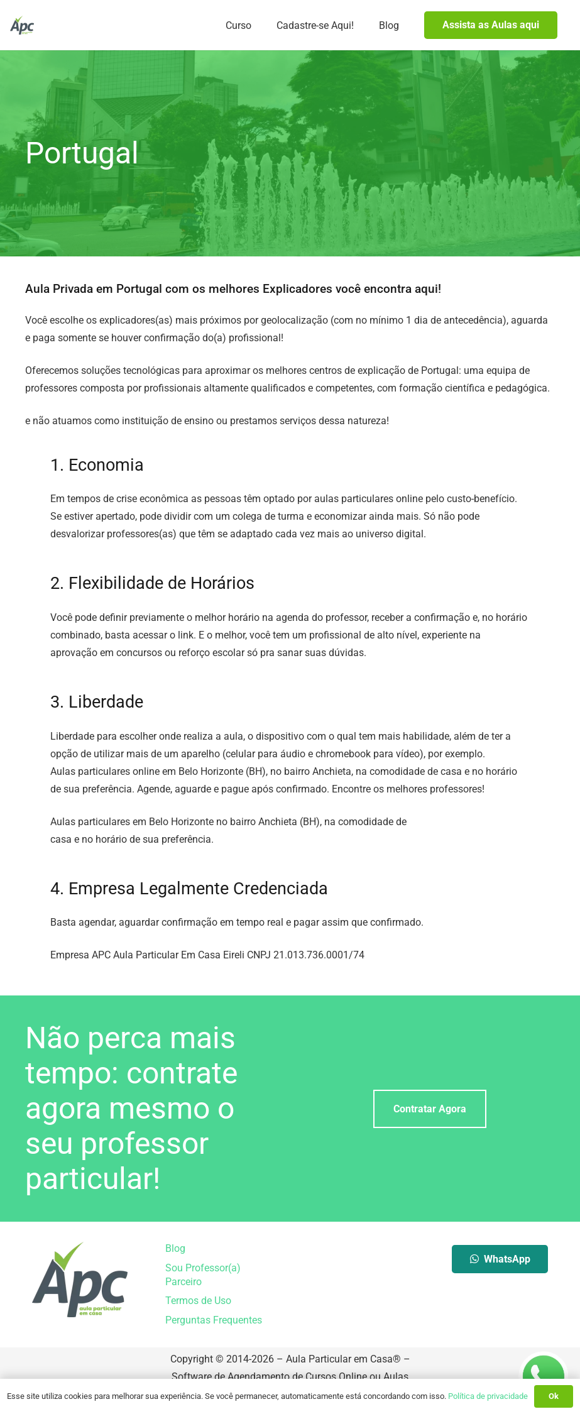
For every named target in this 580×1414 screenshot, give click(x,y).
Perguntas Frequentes (213, 1320)
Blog (175, 1248)
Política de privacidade (488, 1396)
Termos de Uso (198, 1301)
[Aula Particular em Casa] (22, 25)
